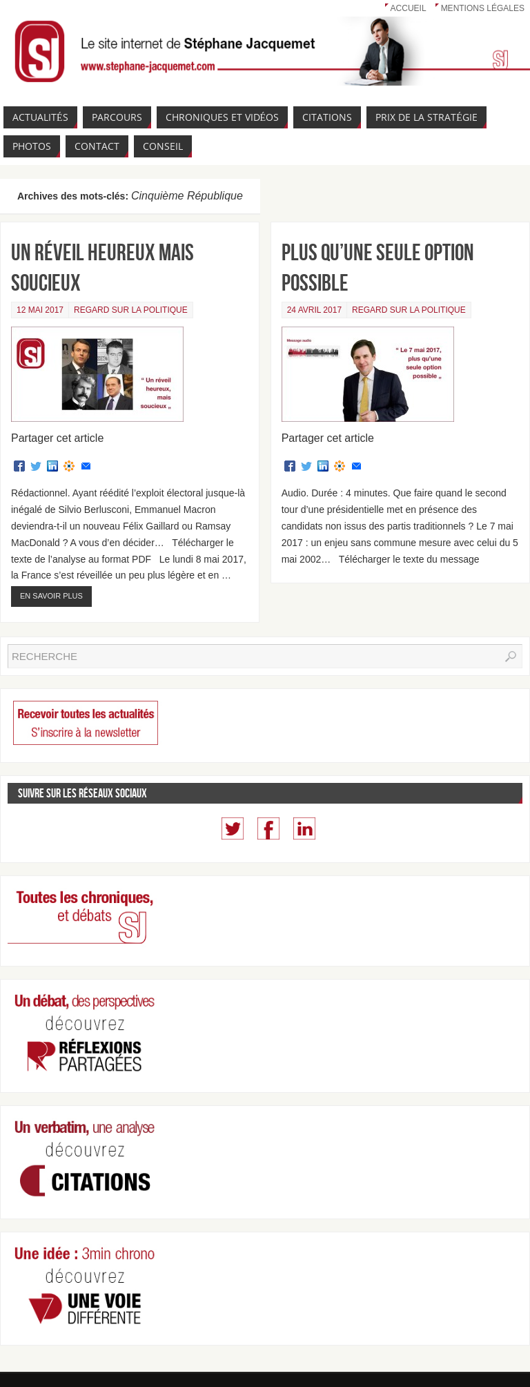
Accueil (408, 8)
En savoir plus (51, 596)
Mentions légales (482, 8)
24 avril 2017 (314, 310)
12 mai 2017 (40, 310)
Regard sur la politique (131, 310)
